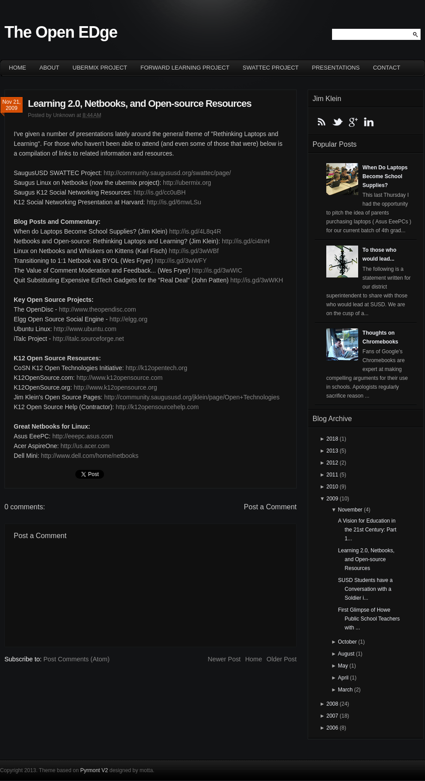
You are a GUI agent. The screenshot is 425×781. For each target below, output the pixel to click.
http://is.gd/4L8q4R (195, 231)
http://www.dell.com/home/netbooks (89, 455)
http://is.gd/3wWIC (217, 270)
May (343, 666)
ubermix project (100, 67)
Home (17, 67)
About (49, 67)
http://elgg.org (128, 319)
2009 (332, 499)
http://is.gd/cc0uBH (160, 192)
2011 (332, 475)
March (345, 690)
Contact (386, 67)
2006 (332, 728)
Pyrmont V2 (94, 770)
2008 (332, 704)
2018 (332, 439)
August (346, 654)
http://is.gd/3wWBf (194, 250)
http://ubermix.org (187, 182)
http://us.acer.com (85, 445)
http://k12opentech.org (156, 367)
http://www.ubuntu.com (85, 328)
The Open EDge (60, 32)
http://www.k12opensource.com (120, 377)
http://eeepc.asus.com (82, 436)
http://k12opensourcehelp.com (157, 406)
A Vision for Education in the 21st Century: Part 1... (367, 530)
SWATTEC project (270, 67)
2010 (332, 487)
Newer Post (224, 659)
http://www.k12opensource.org (115, 387)
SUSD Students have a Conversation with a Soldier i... (365, 589)
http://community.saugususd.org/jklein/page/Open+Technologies (191, 397)
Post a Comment (270, 507)
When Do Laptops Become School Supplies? (385, 176)
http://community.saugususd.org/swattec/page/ (167, 172)
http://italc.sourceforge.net (88, 338)
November (350, 510)
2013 (332, 451)
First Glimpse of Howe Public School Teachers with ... (369, 619)
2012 (332, 463)
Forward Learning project (184, 67)
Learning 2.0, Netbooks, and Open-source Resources (139, 103)
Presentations (336, 67)
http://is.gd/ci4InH (246, 241)
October (347, 642)
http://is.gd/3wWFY (181, 260)
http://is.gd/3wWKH (256, 280)
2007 (332, 716)
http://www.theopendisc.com (97, 309)
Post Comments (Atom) (76, 659)
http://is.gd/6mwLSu (174, 202)
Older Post (282, 659)
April (343, 678)
